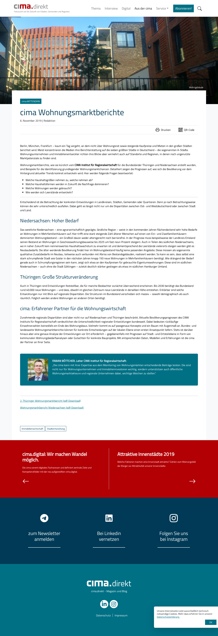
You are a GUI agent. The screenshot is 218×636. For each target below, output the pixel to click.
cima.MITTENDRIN (31, 101)
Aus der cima (143, 8)
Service (161, 8)
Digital (126, 8)
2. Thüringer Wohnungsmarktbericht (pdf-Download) (50, 401)
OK (210, 622)
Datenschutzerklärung (168, 617)
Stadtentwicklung (56, 428)
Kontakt (56, 377)
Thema (96, 8)
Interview (111, 8)
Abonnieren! (183, 8)
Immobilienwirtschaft (32, 428)
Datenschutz (103, 615)
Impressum (121, 615)
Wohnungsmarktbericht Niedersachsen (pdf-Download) (52, 408)
